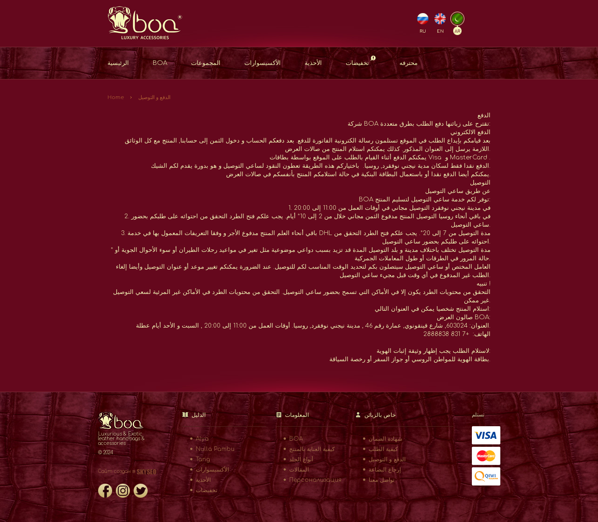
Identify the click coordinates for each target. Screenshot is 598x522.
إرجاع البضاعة (385, 469)
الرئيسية (118, 63)
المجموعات (206, 63)
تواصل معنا (381, 480)
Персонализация (315, 480)
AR (457, 31)
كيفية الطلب (383, 449)
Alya (202, 439)
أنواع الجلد (301, 459)
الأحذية (313, 63)
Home (115, 97)
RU (423, 31)
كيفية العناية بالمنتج (312, 449)
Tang (203, 459)
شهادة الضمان (385, 439)
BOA (160, 63)
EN (440, 31)
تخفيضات (361, 61)
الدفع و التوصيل (154, 97)
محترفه (408, 63)
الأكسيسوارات (262, 63)
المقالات (299, 469)
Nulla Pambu (215, 449)
